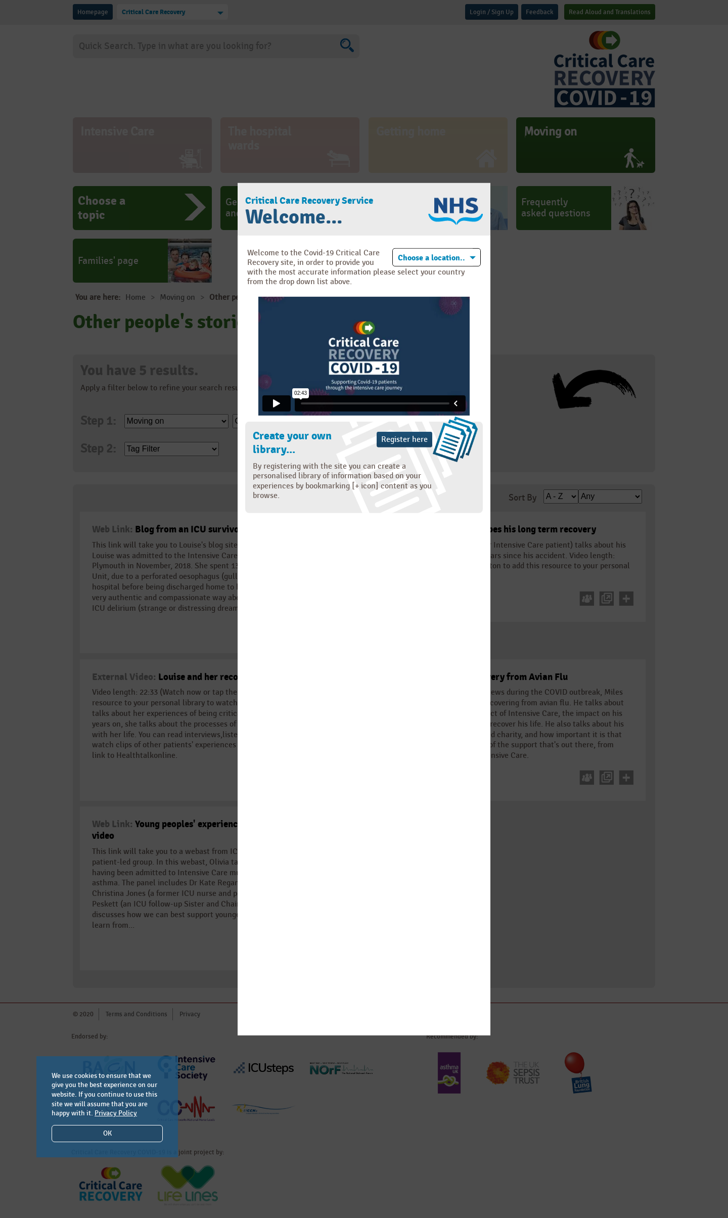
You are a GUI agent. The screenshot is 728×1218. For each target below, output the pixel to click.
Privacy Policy (116, 1113)
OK (107, 1133)
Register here (404, 439)
